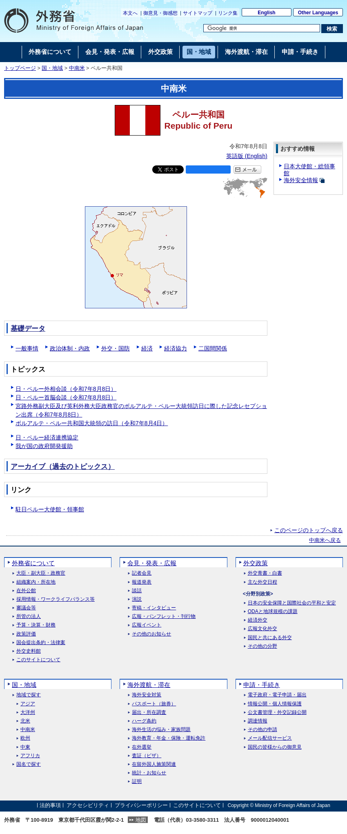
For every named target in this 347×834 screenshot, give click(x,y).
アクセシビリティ (88, 805)
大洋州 (27, 712)
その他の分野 (262, 646)
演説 (137, 599)
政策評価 (26, 634)
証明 (137, 781)
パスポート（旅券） (154, 704)
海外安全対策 (146, 695)
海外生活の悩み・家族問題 (161, 729)
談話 (137, 590)
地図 (141, 820)
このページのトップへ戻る (308, 530)
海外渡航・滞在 (148, 684)
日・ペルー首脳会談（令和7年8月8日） (66, 397)
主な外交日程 (262, 582)
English (266, 13)
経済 (147, 348)
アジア (27, 704)
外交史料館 (28, 651)
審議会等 (26, 608)
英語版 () (246, 156)
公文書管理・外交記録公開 (277, 712)
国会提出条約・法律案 (40, 642)
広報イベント (146, 625)
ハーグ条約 (144, 721)
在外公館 (26, 590)
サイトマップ (197, 13)
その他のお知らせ (151, 634)
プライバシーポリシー (141, 805)
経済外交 (257, 620)
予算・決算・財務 (36, 625)
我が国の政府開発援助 (44, 446)
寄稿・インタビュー (154, 608)
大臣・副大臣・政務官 (40, 573)
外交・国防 (115, 348)
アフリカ (30, 755)
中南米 (77, 68)
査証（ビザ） (146, 755)
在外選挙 (141, 747)
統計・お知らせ (149, 773)
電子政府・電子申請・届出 (277, 695)
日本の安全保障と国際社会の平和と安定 (292, 603)
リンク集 (228, 13)
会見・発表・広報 (151, 563)
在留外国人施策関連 (154, 764)
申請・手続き (261, 684)
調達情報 (257, 721)
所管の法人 (28, 616)
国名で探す (28, 764)
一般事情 (27, 348)
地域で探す (28, 695)
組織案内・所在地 (36, 582)
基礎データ (28, 328)
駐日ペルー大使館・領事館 (50, 509)
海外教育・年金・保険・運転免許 (168, 738)
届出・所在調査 (149, 712)
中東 (25, 747)
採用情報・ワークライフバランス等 (55, 599)
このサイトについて (38, 659)
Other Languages (318, 13)
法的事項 (50, 805)
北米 (25, 721)
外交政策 (255, 563)
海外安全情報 (301, 180)
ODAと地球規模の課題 (273, 611)
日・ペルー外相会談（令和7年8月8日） (66, 389)
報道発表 (141, 582)
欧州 (25, 738)
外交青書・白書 (265, 573)
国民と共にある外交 (270, 637)
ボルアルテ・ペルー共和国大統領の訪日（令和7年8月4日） (92, 423)
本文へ (130, 13)
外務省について (33, 563)
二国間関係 (212, 348)
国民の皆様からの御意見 (275, 747)
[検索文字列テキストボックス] (261, 28)
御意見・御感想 (160, 13)
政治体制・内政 (70, 348)
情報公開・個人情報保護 (275, 704)
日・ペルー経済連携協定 (47, 437)
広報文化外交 (262, 628)
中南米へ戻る (325, 540)
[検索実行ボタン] (332, 28)
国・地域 (52, 68)
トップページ (20, 68)
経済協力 (175, 348)
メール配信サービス (270, 738)
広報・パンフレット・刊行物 (164, 616)
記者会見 (141, 573)
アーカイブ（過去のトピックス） (63, 467)
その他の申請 (262, 729)
